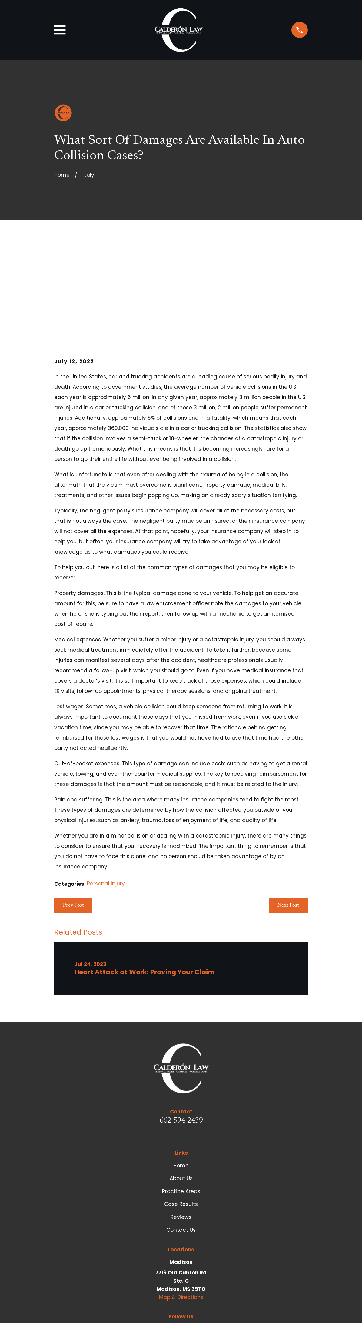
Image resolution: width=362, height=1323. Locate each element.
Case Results (181, 1111)
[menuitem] (63, 1310)
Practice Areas (181, 1098)
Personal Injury (106, 790)
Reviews (181, 1124)
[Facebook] (173, 1236)
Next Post (288, 812)
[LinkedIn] (188, 1236)
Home (181, 1072)
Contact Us (181, 1137)
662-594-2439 (181, 1028)
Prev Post (73, 812)
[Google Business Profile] (203, 1236)
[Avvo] (158, 1236)
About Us (181, 1085)
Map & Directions (181, 1204)
